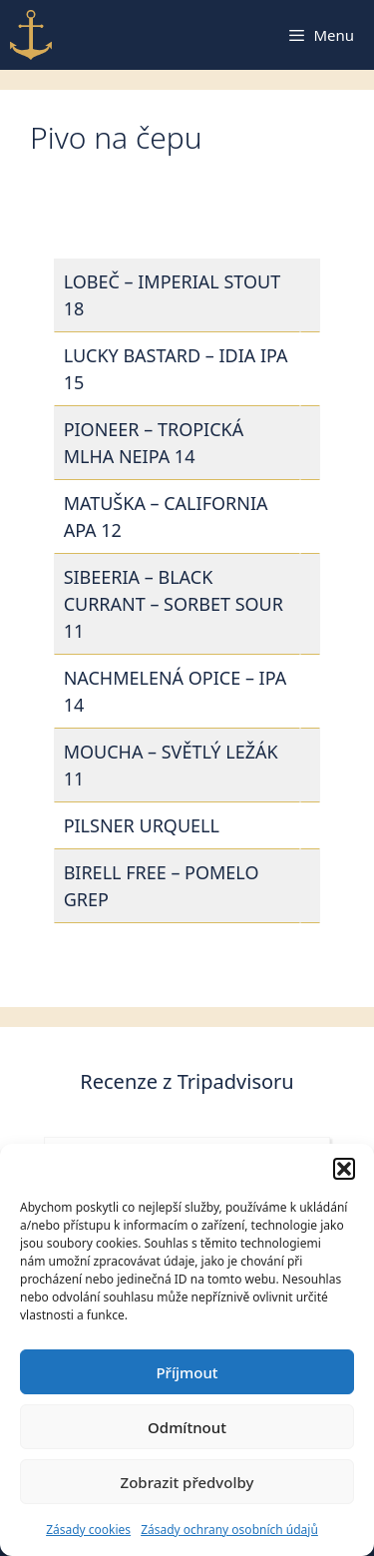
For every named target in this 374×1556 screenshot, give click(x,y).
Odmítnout (187, 1427)
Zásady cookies (88, 1529)
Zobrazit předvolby (187, 1482)
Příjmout (186, 1372)
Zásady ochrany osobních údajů (229, 1529)
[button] (344, 1169)
